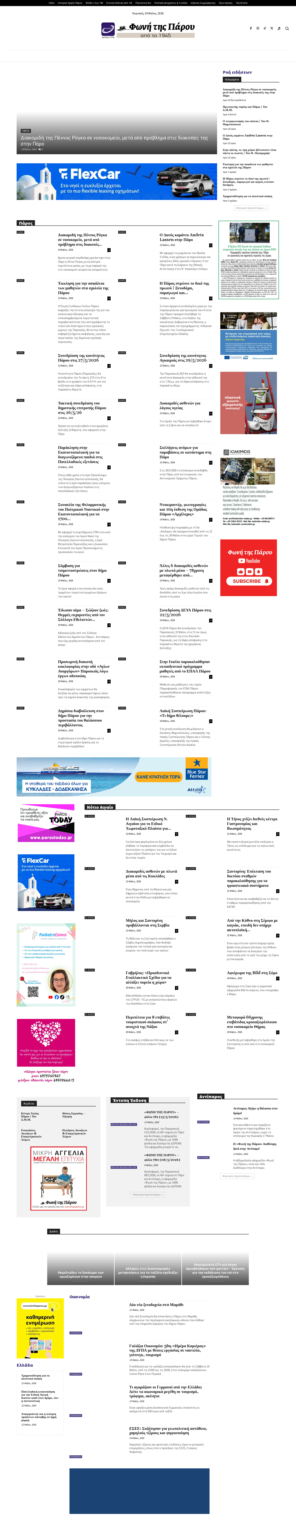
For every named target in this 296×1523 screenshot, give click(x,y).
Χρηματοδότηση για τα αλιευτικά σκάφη (247, 196)
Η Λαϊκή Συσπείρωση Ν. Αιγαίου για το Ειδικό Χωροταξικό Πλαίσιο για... (148, 824)
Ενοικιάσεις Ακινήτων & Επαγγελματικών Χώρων (31, 1135)
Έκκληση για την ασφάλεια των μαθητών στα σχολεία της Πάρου (248, 166)
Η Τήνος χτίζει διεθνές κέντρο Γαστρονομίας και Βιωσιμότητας (252, 824)
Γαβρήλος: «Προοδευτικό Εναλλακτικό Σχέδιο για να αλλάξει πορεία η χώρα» (148, 978)
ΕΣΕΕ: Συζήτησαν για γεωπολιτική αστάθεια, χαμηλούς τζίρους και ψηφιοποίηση (168, 1430)
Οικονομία (75, 1333)
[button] (286, 28)
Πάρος (26, 131)
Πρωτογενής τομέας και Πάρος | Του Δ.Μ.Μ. (245, 108)
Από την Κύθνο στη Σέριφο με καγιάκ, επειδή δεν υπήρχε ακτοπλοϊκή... (252, 925)
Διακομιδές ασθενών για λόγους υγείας (180, 406)
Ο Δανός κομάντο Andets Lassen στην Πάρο (248, 137)
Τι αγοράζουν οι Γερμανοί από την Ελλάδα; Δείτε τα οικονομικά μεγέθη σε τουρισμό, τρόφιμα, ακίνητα (165, 1391)
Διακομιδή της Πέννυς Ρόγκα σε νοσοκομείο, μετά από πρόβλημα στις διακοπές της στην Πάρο (250, 93)
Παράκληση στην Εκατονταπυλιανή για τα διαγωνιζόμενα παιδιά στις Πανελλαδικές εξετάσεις (80, 454)
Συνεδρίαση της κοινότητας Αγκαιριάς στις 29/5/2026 (183, 358)
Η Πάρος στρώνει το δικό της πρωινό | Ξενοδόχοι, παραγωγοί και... (184, 288)
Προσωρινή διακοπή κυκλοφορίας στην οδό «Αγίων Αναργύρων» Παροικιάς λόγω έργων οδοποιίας (83, 669)
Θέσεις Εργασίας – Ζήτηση (74, 1115)
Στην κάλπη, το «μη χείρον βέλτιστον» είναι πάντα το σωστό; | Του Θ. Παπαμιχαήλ (249, 151)
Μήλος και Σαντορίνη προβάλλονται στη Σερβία (147, 923)
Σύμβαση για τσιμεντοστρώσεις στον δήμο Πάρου (82, 570)
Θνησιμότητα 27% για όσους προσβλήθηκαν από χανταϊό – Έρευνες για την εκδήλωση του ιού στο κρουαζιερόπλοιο (215, 1270)
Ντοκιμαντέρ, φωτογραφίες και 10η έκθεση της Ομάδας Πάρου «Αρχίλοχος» (183, 509)
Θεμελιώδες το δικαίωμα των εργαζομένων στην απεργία (81, 1274)
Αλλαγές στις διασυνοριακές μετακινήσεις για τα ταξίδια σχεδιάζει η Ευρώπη (148, 1272)
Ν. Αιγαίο (89, 816)
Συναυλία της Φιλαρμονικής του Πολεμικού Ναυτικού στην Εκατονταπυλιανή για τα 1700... (83, 511)
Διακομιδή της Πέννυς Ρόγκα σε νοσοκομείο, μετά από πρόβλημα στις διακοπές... (82, 240)
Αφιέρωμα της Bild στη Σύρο (252, 973)
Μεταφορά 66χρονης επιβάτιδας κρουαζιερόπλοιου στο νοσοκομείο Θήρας (252, 1022)
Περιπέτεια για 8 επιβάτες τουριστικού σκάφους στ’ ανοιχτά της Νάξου (148, 1022)
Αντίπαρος (203, 1122)
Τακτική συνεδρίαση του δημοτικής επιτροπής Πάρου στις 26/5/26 (82, 408)
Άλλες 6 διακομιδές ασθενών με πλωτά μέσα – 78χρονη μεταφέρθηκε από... (184, 570)
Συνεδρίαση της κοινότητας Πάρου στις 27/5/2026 (81, 358)
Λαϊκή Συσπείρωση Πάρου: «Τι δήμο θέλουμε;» (183, 713)
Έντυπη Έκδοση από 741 (123, 1124)
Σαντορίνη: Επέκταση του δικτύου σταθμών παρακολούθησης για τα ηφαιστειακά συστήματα (249, 878)
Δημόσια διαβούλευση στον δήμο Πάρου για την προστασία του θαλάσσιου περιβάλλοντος (81, 718)
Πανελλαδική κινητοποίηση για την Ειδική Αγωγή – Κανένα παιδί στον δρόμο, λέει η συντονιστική (39, 1396)
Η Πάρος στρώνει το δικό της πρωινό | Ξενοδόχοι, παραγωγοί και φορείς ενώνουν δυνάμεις (248, 182)
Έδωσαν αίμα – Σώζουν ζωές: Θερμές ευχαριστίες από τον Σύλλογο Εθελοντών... (83, 615)
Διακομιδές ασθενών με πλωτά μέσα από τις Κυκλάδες (151, 874)
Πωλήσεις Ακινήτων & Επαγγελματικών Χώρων (74, 1133)
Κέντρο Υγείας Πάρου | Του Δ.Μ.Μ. (30, 1117)
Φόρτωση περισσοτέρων (251, 208)
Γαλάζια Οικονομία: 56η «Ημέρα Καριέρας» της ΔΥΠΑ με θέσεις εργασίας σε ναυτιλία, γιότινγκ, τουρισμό (167, 1350)
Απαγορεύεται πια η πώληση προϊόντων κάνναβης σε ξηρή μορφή (38, 1417)
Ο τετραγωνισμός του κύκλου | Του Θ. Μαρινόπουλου (246, 122)
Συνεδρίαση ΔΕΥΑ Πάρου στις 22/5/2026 (185, 612)
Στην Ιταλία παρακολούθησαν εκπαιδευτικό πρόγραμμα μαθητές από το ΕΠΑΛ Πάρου (185, 666)
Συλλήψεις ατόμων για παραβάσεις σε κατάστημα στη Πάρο (185, 452)
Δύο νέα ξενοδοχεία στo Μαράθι (156, 1304)
